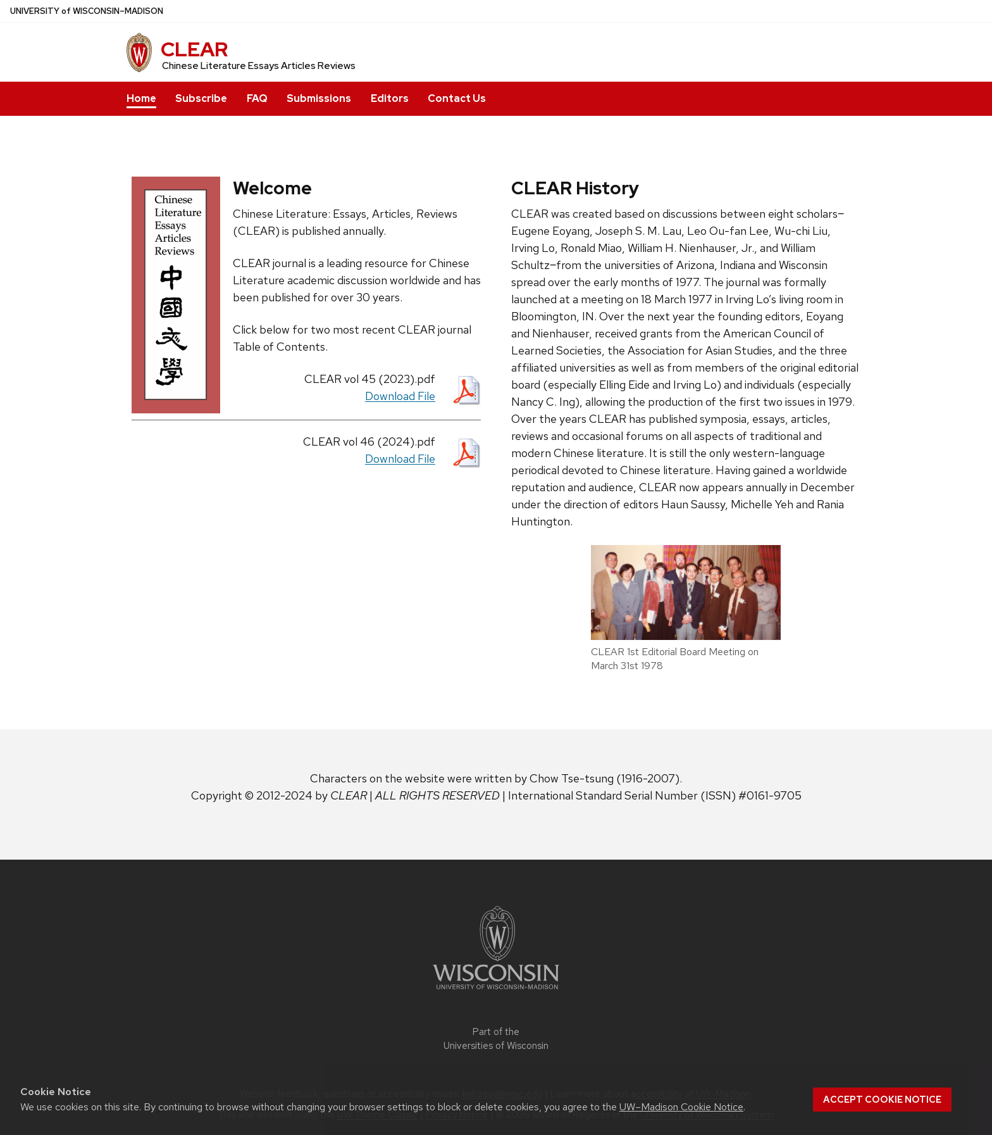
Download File (400, 396)
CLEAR (194, 49)
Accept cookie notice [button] (882, 1099)
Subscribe (201, 98)
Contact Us (457, 98)
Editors (390, 98)
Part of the (496, 1039)
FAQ (257, 98)
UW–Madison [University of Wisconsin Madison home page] (86, 11)
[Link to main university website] (496, 991)
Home (141, 98)
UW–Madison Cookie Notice (681, 1106)
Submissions (319, 98)
